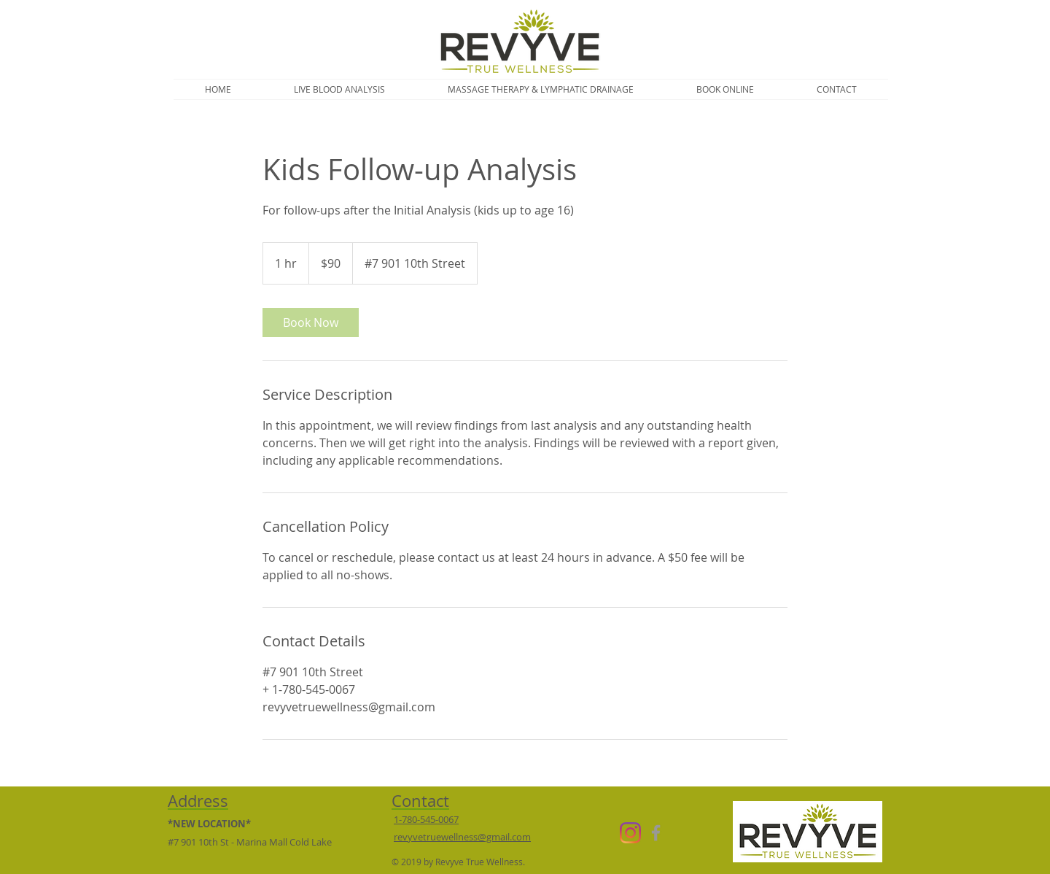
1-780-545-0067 (426, 819)
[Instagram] (630, 832)
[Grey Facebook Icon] (655, 832)
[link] (310, 322)
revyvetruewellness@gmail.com (462, 836)
